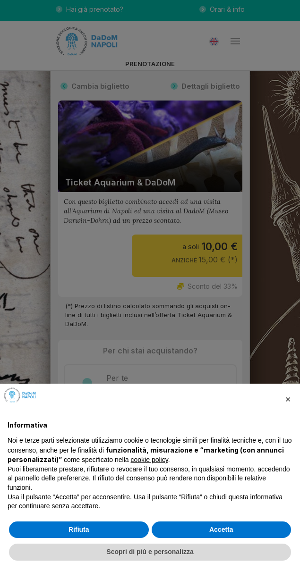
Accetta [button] (221, 529)
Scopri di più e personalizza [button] (149, 551)
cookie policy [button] (149, 459)
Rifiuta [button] (79, 529)
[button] (287, 398)
